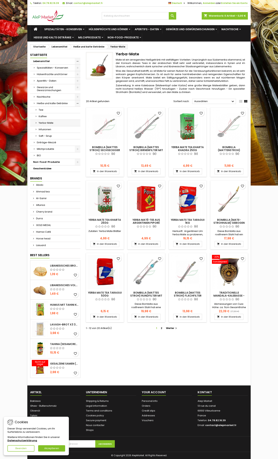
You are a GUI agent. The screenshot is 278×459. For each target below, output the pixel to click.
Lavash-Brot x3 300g (64, 324)
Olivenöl (35, 410)
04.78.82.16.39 (50, 3)
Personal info (150, 401)
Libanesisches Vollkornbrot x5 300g (64, 285)
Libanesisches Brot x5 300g (64, 265)
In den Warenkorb (105, 171)
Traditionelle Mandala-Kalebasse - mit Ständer (229, 295)
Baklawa (35, 401)
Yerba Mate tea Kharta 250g (105, 221)
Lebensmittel (41, 61)
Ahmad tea (43, 191)
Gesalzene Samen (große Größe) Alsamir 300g (64, 363)
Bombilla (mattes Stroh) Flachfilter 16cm (188, 295)
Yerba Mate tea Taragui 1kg (187, 221)
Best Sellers (39, 255)
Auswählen (214, 101)
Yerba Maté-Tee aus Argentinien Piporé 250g (146, 223)
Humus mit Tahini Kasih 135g (64, 304)
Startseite (38, 55)
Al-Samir (41, 198)
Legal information (96, 406)
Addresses (148, 415)
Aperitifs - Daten (147, 29)
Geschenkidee (42, 168)
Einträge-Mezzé (46, 142)
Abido (39, 185)
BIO (39, 155)
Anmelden (209, 3)
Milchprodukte (89, 37)
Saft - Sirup (45, 136)
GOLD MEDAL (43, 225)
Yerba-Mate (46, 123)
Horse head (43, 238)
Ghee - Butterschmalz (43, 406)
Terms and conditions (99, 410)
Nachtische (229, 29)
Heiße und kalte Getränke (52, 37)
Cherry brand (44, 211)
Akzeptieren (51, 448)
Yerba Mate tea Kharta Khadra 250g (187, 148)
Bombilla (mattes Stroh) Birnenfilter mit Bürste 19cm (146, 150)
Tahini (33, 415)
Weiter (172, 328)
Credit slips (148, 410)
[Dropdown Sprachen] (177, 3)
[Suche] (139, 16)
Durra (39, 218)
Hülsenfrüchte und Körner (108, 29)
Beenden (21, 448)
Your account (154, 392)
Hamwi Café (43, 232)
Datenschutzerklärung (22, 440)
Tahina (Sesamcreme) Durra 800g (64, 344)
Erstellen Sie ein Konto (234, 3)
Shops (90, 430)
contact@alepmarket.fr (88, 3)
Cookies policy (95, 415)
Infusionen (45, 129)
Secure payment (96, 420)
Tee (41, 110)
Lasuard (41, 245)
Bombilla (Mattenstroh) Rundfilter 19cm (229, 150)
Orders (146, 406)
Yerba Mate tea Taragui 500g (105, 294)
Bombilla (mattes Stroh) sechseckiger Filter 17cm (105, 150)
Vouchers (148, 420)
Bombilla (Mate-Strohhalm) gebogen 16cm (229, 223)
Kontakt (205, 392)
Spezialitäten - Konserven (63, 29)
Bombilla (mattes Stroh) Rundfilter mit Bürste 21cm (146, 295)
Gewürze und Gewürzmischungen (190, 29)
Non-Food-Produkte (123, 37)
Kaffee (43, 116)
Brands (36, 178)
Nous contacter (95, 425)
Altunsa (40, 205)
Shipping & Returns (97, 401)
